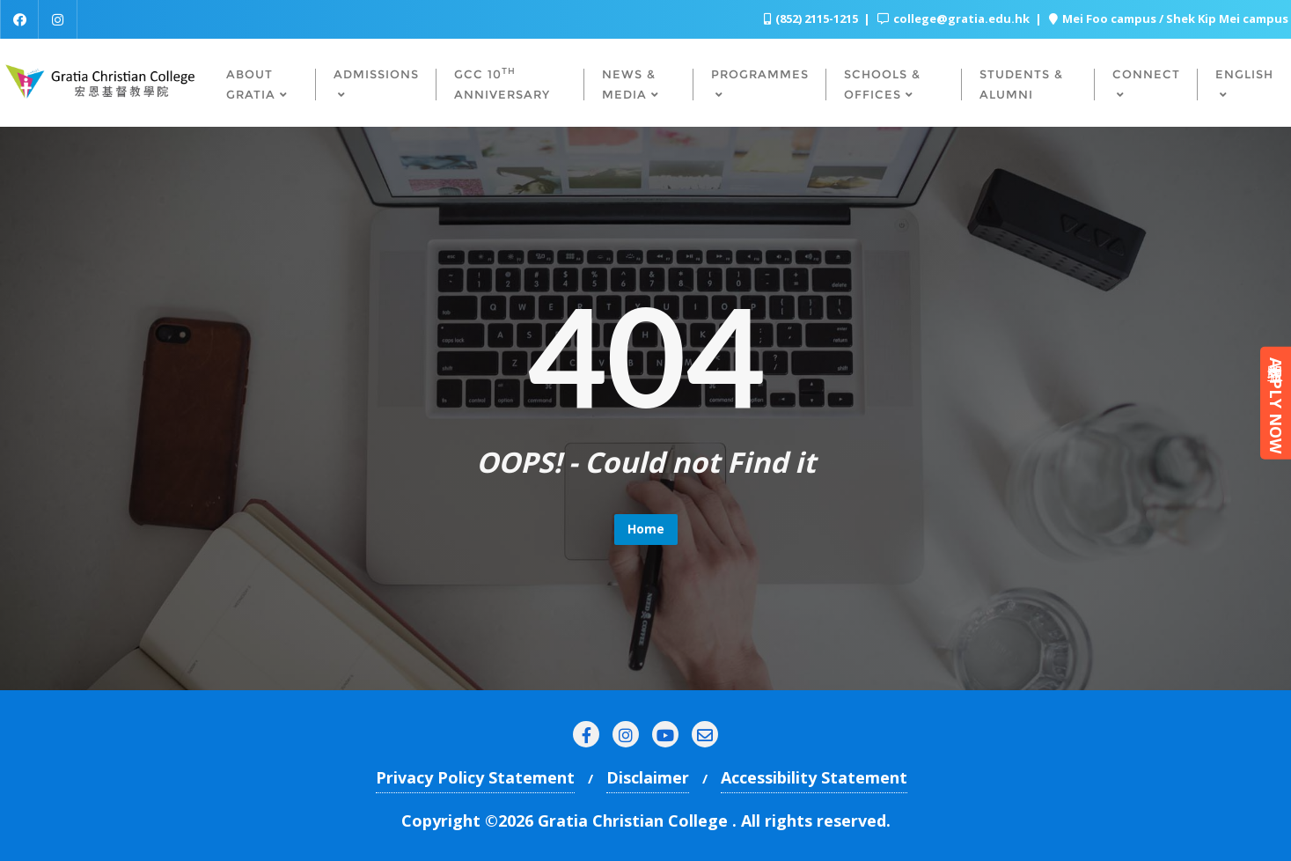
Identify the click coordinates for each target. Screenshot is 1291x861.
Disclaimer (647, 777)
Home (645, 528)
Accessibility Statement (814, 777)
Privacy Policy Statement (475, 777)
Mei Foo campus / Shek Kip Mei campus (1168, 18)
